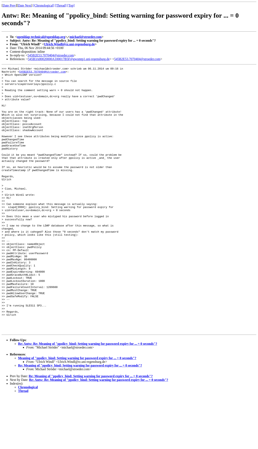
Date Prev (9, 5)
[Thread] (60, 5)
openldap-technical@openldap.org (41, 37)
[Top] (70, 5)
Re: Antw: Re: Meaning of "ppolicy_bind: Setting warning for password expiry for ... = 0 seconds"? (87, 396)
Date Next (24, 5)
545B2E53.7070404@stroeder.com (51, 55)
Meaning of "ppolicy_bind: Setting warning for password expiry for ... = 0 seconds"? (77, 411)
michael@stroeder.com (86, 37)
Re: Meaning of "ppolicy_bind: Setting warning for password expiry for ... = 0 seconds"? (80, 418)
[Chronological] (43, 5)
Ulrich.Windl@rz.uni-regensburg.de (69, 44)
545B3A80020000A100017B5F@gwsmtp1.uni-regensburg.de (69, 59)
